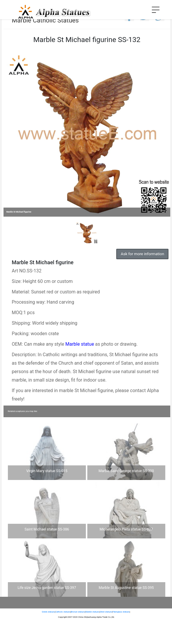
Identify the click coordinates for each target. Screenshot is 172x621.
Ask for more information (142, 254)
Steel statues (106, 611)
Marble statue (79, 344)
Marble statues (92, 611)
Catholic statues (62, 611)
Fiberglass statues (121, 611)
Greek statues (48, 611)
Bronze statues (78, 611)
